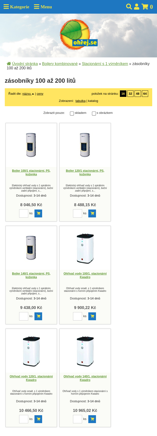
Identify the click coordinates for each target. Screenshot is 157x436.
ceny (40, 93)
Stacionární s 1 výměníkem (105, 64)
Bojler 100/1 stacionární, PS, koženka (31, 172)
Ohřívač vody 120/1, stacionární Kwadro (31, 378)
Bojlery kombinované (60, 64)
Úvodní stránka (25, 64)
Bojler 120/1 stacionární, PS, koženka (85, 172)
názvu (28, 93)
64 (145, 93)
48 (137, 93)
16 (123, 93)
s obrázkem (105, 113)
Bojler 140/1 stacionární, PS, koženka (31, 275)
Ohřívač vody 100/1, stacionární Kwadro (85, 275)
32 (130, 93)
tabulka (80, 101)
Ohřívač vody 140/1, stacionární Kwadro (85, 378)
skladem (82, 113)
